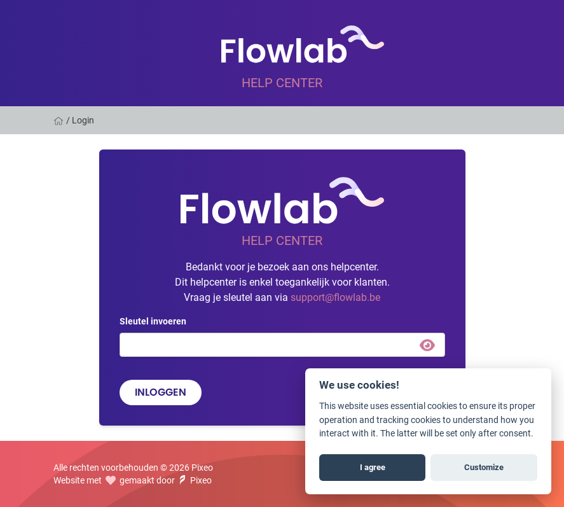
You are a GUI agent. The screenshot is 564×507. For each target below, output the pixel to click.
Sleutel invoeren (153, 321)
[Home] (59, 120)
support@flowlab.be (335, 296)
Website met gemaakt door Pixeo (132, 480)
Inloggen (160, 392)
